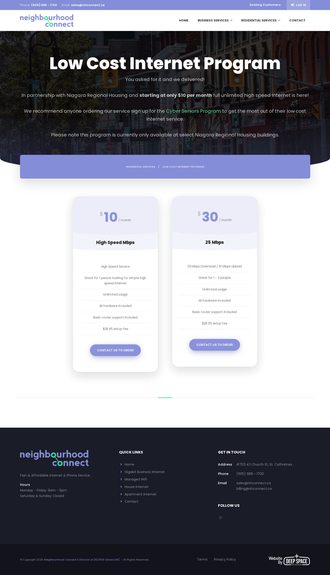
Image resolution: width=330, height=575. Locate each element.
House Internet (137, 486)
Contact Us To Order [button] (116, 346)
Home (183, 20)
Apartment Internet (140, 494)
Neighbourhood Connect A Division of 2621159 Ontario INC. (82, 559)
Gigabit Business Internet (145, 472)
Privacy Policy (225, 559)
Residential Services (260, 20)
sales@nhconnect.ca (88, 5)
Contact (297, 20)
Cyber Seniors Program (193, 111)
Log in (298, 5)
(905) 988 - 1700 (44, 5)
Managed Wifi (136, 479)
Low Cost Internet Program (183, 167)
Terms (202, 559)
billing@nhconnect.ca (254, 488)
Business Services (215, 20)
